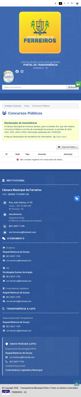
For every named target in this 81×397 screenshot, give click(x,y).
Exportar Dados (67, 147)
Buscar (72, 87)
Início (26, 106)
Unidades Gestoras (12, 106)
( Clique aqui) (59, 137)
